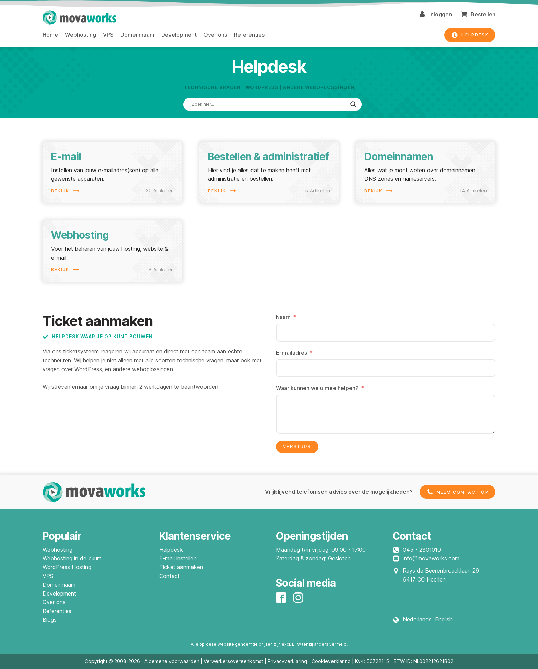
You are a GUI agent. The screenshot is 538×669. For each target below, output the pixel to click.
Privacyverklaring (287, 661)
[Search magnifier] (353, 104)
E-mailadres (291, 352)
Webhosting (80, 34)
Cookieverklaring (331, 661)
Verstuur (297, 446)
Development (179, 34)
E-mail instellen (178, 558)
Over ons (215, 34)
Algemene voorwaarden (171, 661)
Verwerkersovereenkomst (233, 661)
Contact (169, 576)
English (444, 619)
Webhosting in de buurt (72, 558)
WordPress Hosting (67, 567)
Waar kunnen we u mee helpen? (317, 388)
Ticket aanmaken (181, 567)
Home (50, 34)
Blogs (50, 619)
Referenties (249, 34)
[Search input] (269, 104)
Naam (283, 317)
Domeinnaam (137, 34)
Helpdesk (171, 549)
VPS (108, 34)
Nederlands (417, 619)
